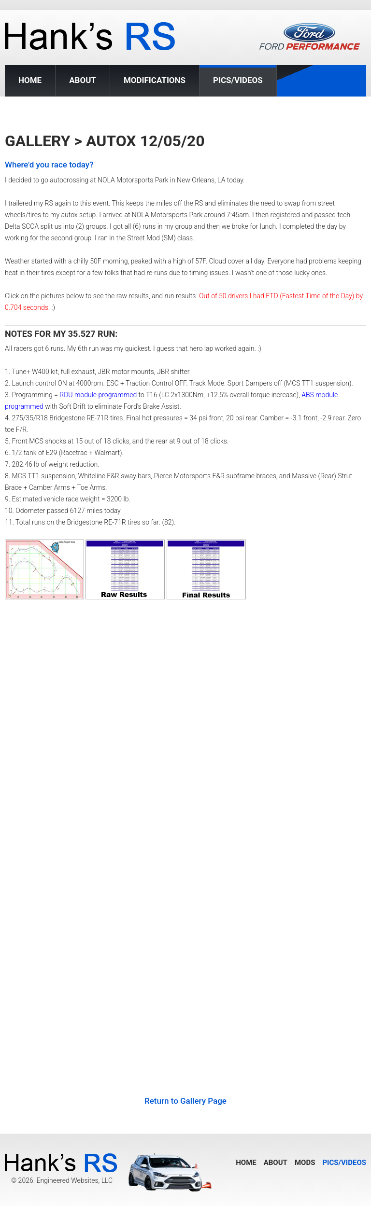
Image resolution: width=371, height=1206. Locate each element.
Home (30, 80)
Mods (305, 1162)
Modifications (155, 80)
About (82, 80)
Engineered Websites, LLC (74, 1180)
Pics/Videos (238, 81)
